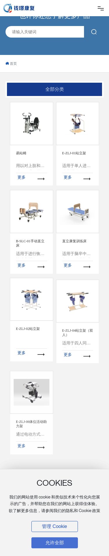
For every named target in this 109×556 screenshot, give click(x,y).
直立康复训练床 (74, 271)
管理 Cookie (54, 526)
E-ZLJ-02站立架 (28, 363)
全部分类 (54, 89)
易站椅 (21, 172)
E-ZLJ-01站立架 (74, 172)
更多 (21, 195)
